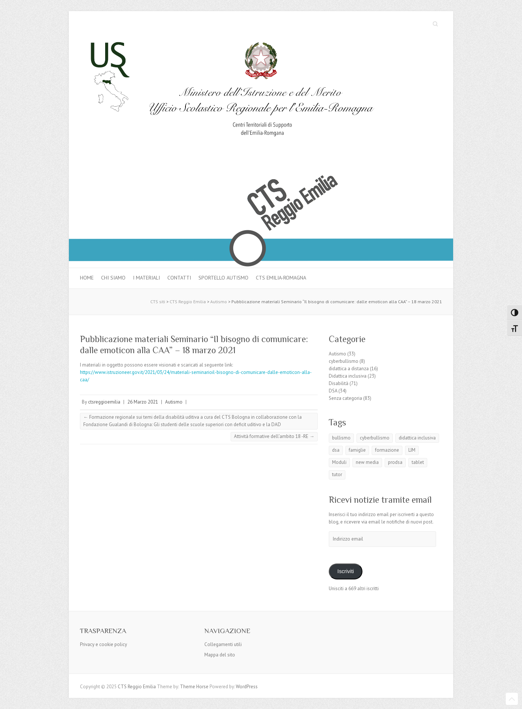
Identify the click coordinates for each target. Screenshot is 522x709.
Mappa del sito (219, 655)
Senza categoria (345, 398)
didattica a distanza (349, 368)
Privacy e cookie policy (103, 644)
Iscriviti (345, 571)
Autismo (174, 402)
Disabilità (338, 383)
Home (87, 277)
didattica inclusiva (417, 438)
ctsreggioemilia (104, 402)
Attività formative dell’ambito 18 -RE (274, 436)
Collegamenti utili (223, 644)
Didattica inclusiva (348, 376)
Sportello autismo (223, 277)
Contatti (179, 277)
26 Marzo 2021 (142, 402)
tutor (337, 474)
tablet (418, 462)
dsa (335, 450)
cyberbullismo (343, 361)
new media (367, 462)
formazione (387, 450)
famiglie (357, 450)
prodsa (395, 462)
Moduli (339, 462)
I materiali (146, 277)
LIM (411, 450)
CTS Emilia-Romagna (281, 277)
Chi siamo (113, 277)
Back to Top (511, 698)
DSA (333, 391)
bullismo (341, 438)
